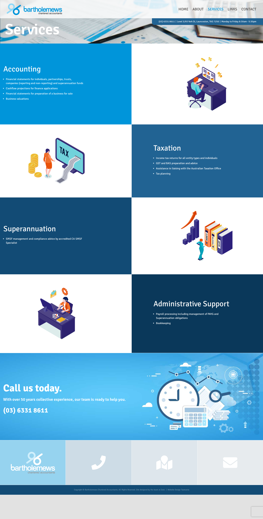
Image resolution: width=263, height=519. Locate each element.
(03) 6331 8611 (167, 21)
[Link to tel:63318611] (98, 463)
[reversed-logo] (33, 452)
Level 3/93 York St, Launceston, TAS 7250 (198, 21)
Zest (163, 490)
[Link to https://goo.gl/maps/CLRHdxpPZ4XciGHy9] (164, 463)
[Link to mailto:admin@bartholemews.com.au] (230, 463)
